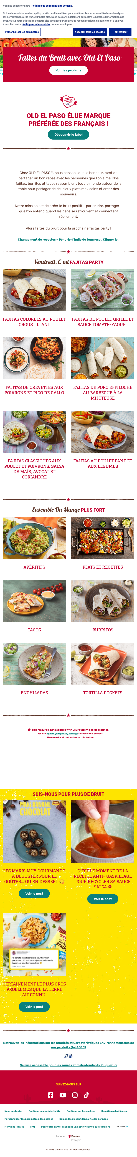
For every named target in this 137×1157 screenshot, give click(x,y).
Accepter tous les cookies (90, 32)
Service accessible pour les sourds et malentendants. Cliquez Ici (68, 1065)
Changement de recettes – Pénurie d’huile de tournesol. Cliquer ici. (68, 239)
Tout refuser (120, 32)
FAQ (32, 1126)
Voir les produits (68, 70)
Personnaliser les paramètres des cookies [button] (28, 1119)
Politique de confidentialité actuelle (52, 5)
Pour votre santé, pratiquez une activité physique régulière (75, 1126)
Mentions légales (14, 1126)
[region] (68, 19)
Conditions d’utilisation (114, 1111)
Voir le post (34, 894)
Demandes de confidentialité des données (83, 1119)
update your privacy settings (62, 733)
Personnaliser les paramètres (22, 32)
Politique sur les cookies (81, 1111)
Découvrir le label (68, 135)
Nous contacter (13, 1111)
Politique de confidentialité (44, 1111)
